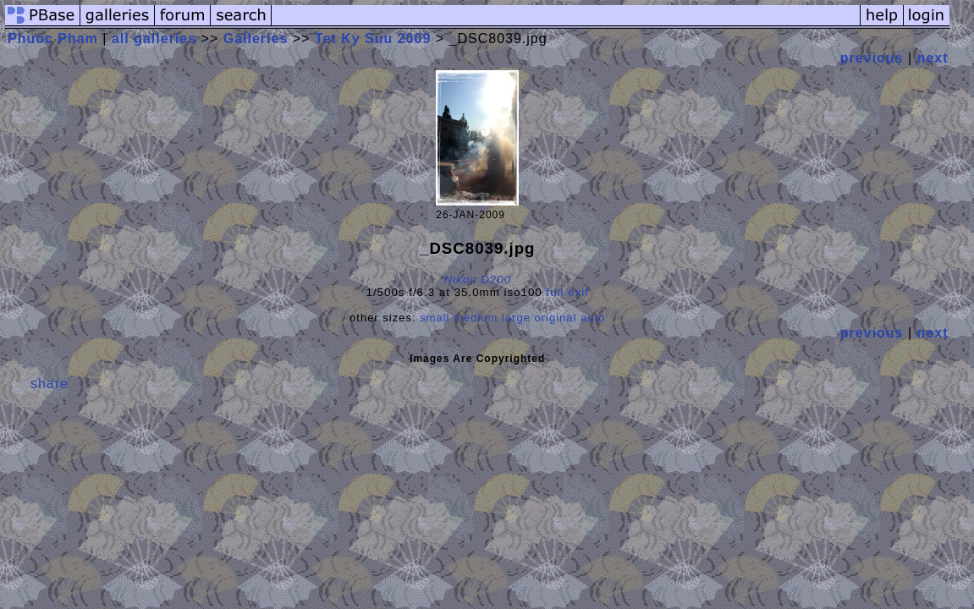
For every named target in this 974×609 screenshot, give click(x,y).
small (434, 317)
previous (872, 58)
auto (593, 317)
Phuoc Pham (53, 38)
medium (476, 317)
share (49, 383)
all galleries (154, 38)
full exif (568, 292)
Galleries (256, 38)
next (933, 58)
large (516, 317)
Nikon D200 (477, 279)
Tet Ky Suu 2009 (373, 38)
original (556, 317)
